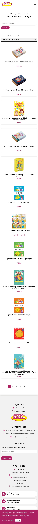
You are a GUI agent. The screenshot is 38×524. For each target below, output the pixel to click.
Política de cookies (8, 520)
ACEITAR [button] (18, 520)
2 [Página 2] (12, 386)
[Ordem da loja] (19, 40)
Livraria (13, 14)
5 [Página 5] (24, 386)
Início (8, 14)
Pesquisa (5, 28)
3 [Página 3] (16, 386)
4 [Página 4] (20, 386)
